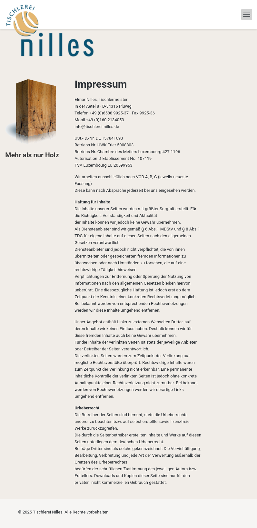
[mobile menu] (246, 14)
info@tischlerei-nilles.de (96, 126)
